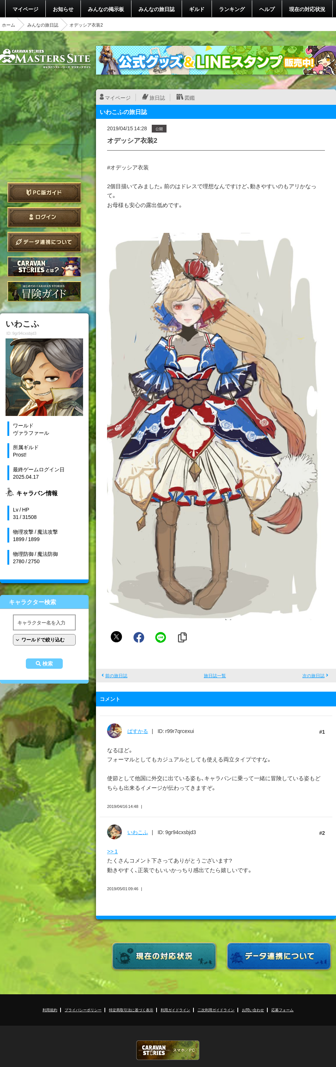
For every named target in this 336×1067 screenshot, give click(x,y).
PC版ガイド (44, 192)
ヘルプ (267, 9)
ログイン (44, 217)
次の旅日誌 (313, 675)
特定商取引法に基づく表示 (131, 1009)
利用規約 (49, 1009)
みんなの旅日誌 (156, 9)
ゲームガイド (44, 291)
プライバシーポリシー (83, 1009)
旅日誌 (157, 97)
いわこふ (137, 832)
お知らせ (63, 9)
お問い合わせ (253, 1009)
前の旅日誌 (116, 675)
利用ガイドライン (175, 1009)
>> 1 (112, 851)
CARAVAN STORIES (168, 1050)
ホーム (8, 24)
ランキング (232, 9)
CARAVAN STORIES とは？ (44, 267)
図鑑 (190, 97)
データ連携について (44, 242)
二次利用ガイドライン (216, 1009)
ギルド (197, 9)
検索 (47, 663)
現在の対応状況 (307, 9)
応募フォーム (282, 1009)
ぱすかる (137, 730)
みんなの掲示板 (106, 9)
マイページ (25, 9)
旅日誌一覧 (215, 675)
